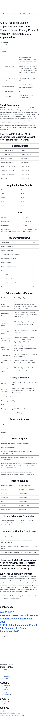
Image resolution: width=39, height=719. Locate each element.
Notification (32, 14)
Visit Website (22, 509)
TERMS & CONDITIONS (6, 715)
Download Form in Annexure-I (27, 489)
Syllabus (26, 14)
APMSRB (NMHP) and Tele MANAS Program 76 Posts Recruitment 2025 (19, 618)
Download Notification (25, 485)
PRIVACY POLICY (19, 715)
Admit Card (17, 14)
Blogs (5, 692)
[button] (10, 14)
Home (5, 14)
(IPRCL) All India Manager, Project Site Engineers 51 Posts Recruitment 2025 (18, 628)
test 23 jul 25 (7, 612)
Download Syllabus (24, 505)
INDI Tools (6, 690)
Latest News (7, 701)
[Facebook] (2, 711)
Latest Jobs (10, 14)
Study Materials (8, 694)
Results (22, 14)
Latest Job (3, 51)
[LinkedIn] (4, 711)
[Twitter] (1, 711)
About (5, 672)
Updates (6, 703)
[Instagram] (3, 711)
